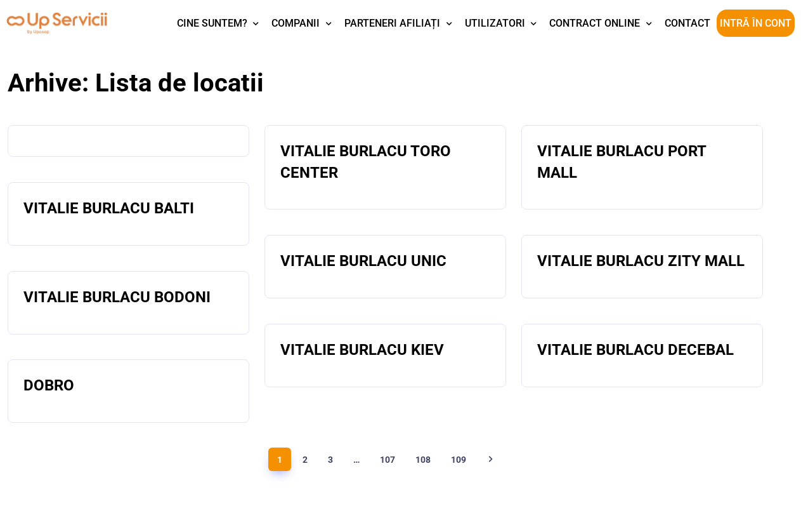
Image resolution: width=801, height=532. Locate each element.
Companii (295, 23)
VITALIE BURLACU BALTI (108, 208)
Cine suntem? (212, 23)
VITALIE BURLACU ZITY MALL (641, 261)
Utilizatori (495, 23)
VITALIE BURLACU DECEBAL (635, 350)
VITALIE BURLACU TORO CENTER (365, 162)
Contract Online (594, 23)
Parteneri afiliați (392, 23)
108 (423, 460)
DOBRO (48, 385)
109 (458, 460)
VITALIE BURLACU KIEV (362, 350)
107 (387, 460)
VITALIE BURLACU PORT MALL (621, 162)
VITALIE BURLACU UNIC (363, 261)
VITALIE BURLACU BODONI (117, 297)
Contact (687, 23)
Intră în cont (755, 23)
